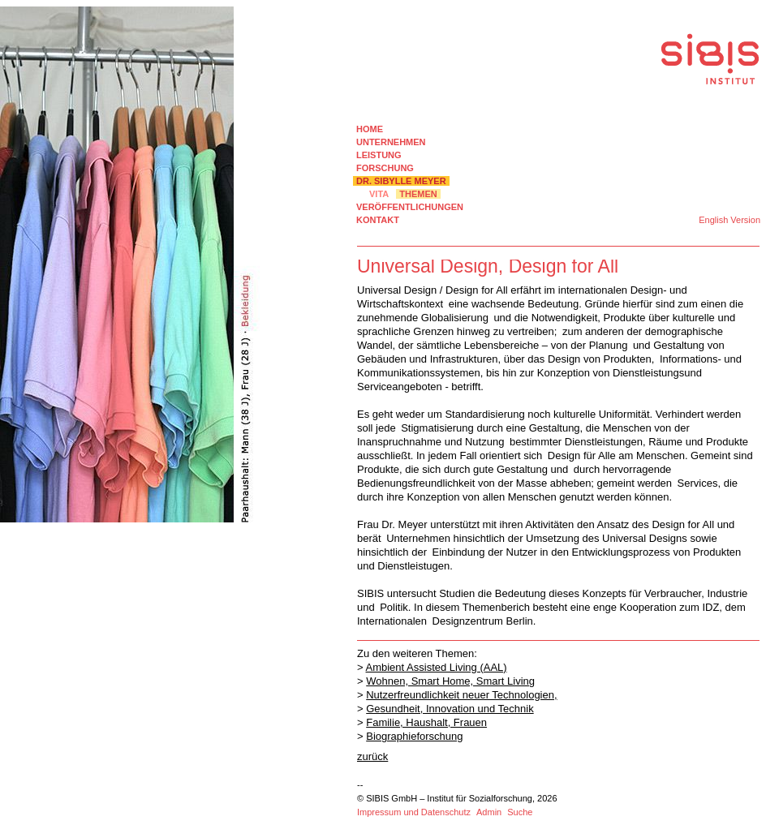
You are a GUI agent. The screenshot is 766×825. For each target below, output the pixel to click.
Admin (488, 812)
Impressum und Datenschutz (414, 812)
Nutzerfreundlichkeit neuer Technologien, (461, 695)
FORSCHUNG (385, 168)
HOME (369, 129)
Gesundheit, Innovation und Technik (449, 709)
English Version (729, 220)
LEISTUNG (379, 155)
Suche (519, 812)
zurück (372, 756)
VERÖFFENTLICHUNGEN (409, 207)
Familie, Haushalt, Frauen (426, 722)
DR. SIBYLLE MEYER (401, 181)
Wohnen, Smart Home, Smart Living (450, 681)
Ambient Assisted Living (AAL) (436, 667)
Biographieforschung (414, 736)
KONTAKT (377, 220)
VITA (379, 194)
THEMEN (418, 194)
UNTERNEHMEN (391, 142)
